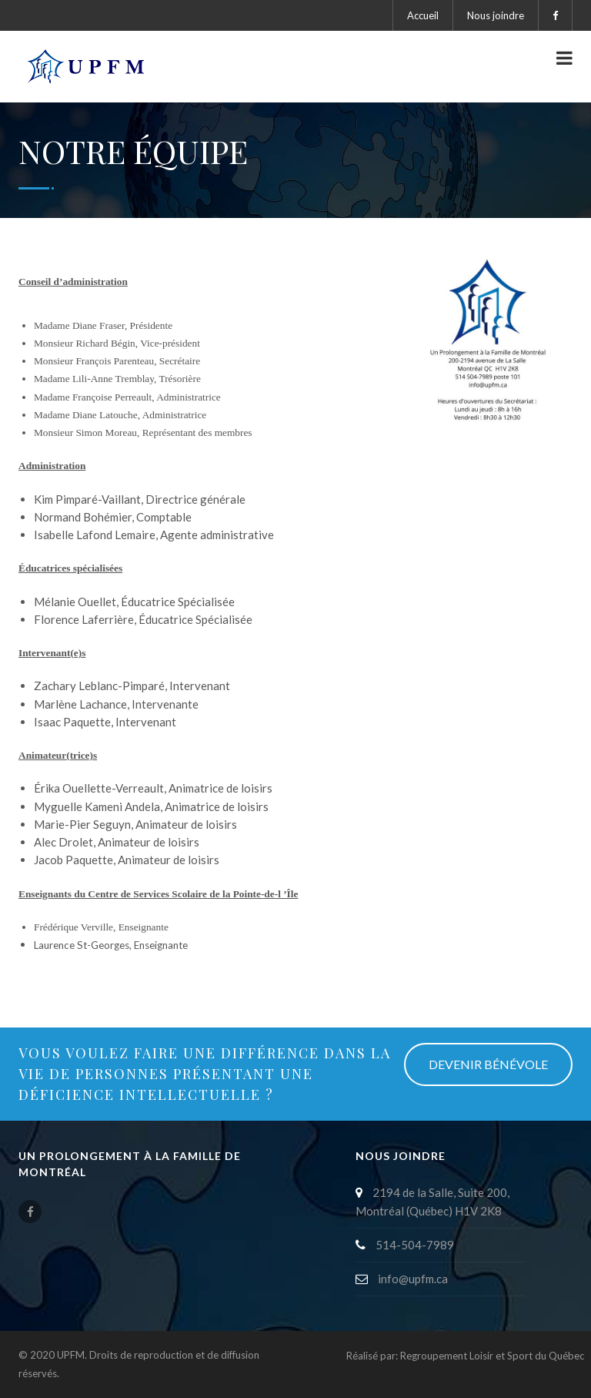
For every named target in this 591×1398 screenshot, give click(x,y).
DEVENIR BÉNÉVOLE (488, 1064)
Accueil (423, 15)
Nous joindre (495, 15)
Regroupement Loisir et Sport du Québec (492, 1355)
